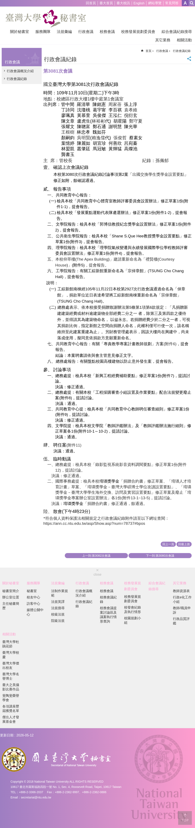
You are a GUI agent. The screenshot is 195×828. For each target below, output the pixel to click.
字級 (185, 3)
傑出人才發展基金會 (10, 719)
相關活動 (184, 40)
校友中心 (33, 597)
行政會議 (85, 32)
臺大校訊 (123, 3)
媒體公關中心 (35, 612)
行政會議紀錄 (17, 79)
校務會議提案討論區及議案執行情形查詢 (108, 614)
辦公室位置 (10, 597)
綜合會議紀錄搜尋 (177, 32)
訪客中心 (33, 603)
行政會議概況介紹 (20, 71)
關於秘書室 (19, 32)
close (97, 574)
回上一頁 (168, 544)
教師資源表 (181, 591)
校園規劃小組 (132, 620)
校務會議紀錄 (108, 599)
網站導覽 (155, 3)
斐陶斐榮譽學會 (10, 698)
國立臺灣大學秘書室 (46, 18)
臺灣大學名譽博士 (10, 676)
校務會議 (107, 32)
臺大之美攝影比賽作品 (10, 687)
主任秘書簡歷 (10, 606)
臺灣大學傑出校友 (10, 666)
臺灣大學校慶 (10, 655)
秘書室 (32, 591)
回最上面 (184, 544)
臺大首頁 (106, 3)
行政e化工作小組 (182, 599)
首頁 (148, 51)
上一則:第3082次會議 (96, 555)
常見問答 (172, 3)
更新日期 (6, 735)
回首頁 (91, 3)
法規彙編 (64, 32)
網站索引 (192, 3)
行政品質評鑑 (181, 621)
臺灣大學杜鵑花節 (10, 644)
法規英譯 (58, 601)
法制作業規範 (59, 593)
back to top (185, 818)
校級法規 (58, 614)
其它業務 (162, 40)
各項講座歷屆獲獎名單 (10, 709)
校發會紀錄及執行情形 (132, 610)
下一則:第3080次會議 (160, 555)
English (139, 3)
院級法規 (58, 620)
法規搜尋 (58, 608)
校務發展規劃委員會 (138, 32)
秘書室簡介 (10, 591)
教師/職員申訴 (182, 610)
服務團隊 (42, 32)
